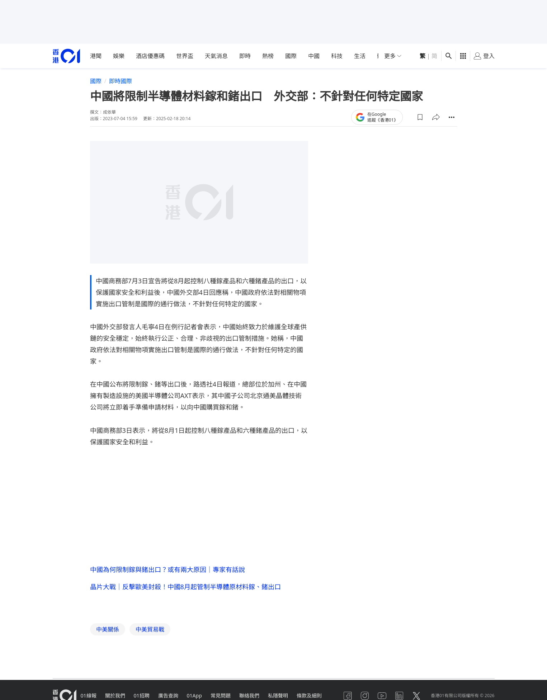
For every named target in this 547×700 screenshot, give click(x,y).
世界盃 (184, 56)
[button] (420, 117)
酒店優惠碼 (150, 56)
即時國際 (120, 81)
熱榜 (268, 56)
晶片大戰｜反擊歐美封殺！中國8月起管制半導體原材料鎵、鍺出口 (185, 586)
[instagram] (364, 695)
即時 (245, 56)
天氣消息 (216, 56)
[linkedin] (399, 695)
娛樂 (118, 56)
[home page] (66, 56)
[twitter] (416, 695)
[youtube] (382, 695)
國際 (291, 56)
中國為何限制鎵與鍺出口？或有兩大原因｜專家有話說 (167, 569)
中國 (314, 56)
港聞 (96, 56)
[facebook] (347, 695)
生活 (360, 56)
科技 (337, 56)
